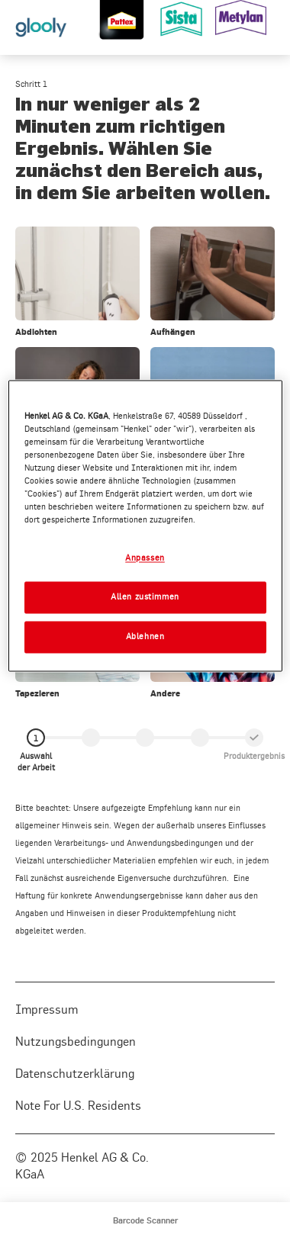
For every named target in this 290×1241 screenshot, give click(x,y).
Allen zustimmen (145, 596)
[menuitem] (145, 1221)
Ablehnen (145, 636)
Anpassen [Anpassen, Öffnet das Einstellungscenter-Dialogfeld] (145, 557)
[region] (145, 525)
